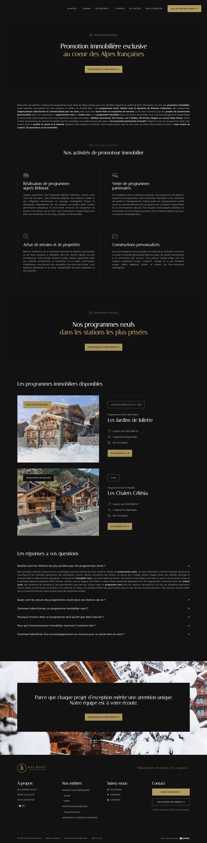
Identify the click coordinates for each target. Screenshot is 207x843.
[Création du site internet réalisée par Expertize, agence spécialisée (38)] (175, 838)
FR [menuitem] (23, 806)
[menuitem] (21, 806)
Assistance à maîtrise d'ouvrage (79, 818)
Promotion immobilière (75, 806)
